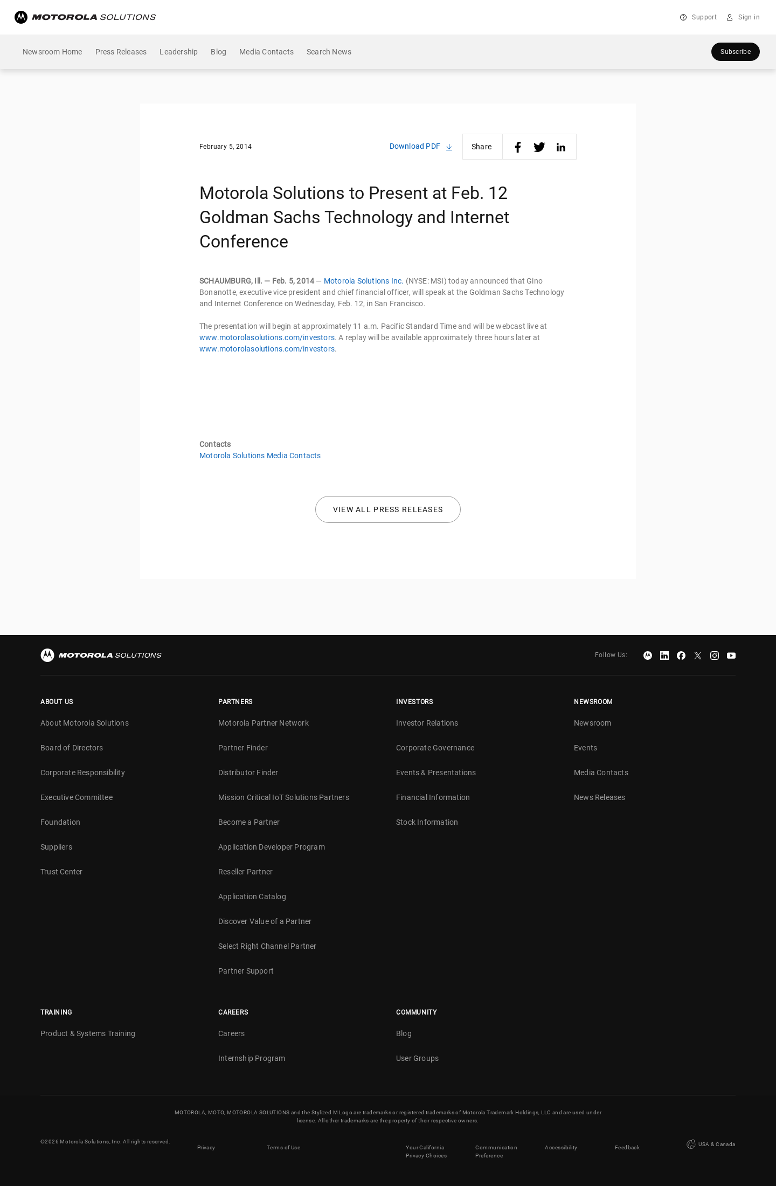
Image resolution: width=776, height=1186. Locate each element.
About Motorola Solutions (84, 723)
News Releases (600, 797)
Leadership (179, 51)
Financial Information (433, 797)
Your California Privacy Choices (426, 1146)
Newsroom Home (52, 51)
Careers (231, 1033)
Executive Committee (76, 797)
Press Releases (121, 51)
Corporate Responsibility (82, 772)
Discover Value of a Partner (264, 921)
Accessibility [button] (561, 1141)
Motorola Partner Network (263, 723)
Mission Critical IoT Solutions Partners (283, 797)
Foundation (60, 822)
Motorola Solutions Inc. (364, 281)
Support (704, 17)
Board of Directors (71, 747)
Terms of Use (283, 1141)
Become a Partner (249, 822)
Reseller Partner (245, 871)
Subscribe (735, 52)
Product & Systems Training (87, 1033)
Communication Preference (496, 1146)
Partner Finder (243, 747)
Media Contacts (266, 51)
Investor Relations (427, 723)
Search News (329, 51)
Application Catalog (252, 896)
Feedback (627, 1141)
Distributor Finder (248, 772)
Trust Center (61, 871)
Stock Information (427, 822)
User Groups (417, 1058)
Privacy (206, 1141)
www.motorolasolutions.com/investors (267, 337)
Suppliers (56, 847)
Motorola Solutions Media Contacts (260, 455)
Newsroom (593, 723)
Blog (218, 51)
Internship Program (252, 1058)
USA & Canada (710, 1141)
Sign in (749, 17)
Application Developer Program (271, 847)
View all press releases (388, 509)
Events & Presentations (436, 772)
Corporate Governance (435, 747)
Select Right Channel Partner (267, 946)
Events (585, 747)
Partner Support (246, 971)
